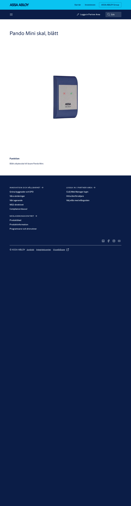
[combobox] (113, 14)
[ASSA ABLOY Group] (110, 4)
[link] (78, 4)
